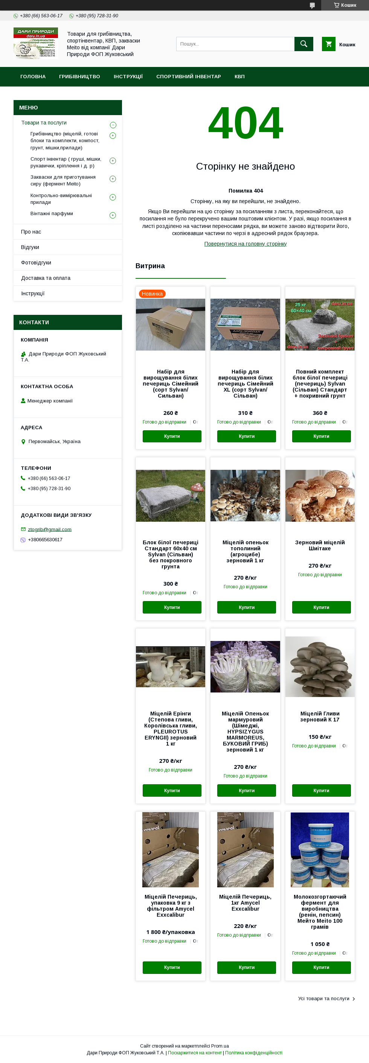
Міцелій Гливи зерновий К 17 (320, 717)
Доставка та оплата (45, 278)
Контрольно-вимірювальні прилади (61, 199)
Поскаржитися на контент (195, 1052)
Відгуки (30, 247)
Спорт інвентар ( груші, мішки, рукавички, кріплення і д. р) (65, 162)
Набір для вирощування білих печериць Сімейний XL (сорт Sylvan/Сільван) (245, 384)
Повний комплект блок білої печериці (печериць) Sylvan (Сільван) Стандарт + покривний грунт (320, 384)
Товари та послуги (44, 123)
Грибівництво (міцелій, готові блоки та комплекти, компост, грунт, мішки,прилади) (64, 140)
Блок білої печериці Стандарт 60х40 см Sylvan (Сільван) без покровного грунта (170, 554)
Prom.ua (220, 1046)
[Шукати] (303, 44)
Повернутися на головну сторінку (245, 244)
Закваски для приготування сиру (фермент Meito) (63, 180)
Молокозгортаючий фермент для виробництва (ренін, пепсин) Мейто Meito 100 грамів (320, 912)
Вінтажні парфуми (51, 213)
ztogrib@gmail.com (50, 529)
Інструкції (128, 76)
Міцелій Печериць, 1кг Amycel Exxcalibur (245, 903)
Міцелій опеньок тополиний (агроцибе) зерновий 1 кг (245, 551)
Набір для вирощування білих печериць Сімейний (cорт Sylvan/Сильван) (170, 384)
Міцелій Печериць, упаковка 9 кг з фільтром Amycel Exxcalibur (171, 906)
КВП (240, 76)
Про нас (31, 232)
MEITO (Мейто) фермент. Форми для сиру (80, 96)
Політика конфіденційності (253, 1052)
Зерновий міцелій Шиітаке (320, 545)
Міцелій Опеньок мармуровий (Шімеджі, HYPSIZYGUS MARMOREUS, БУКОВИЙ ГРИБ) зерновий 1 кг (245, 732)
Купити (172, 436)
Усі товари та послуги (323, 998)
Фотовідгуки (36, 263)
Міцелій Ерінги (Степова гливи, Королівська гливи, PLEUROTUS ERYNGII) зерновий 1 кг (170, 729)
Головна (33, 76)
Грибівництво (79, 76)
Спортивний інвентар (188, 76)
